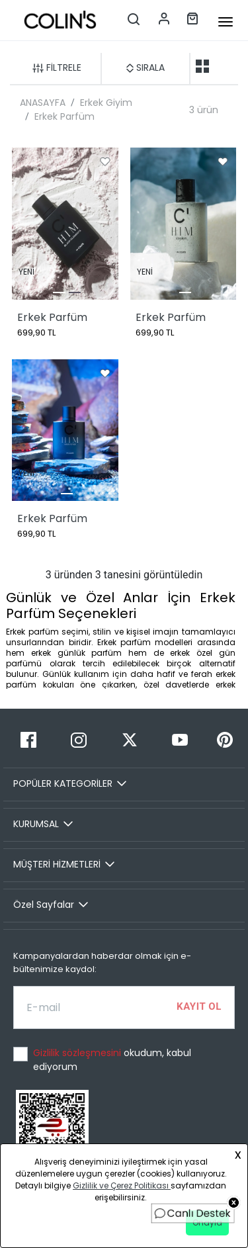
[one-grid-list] (223, 66)
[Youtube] (180, 740)
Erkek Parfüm (64, 116)
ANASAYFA (42, 102)
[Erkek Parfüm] (65, 224)
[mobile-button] (225, 21)
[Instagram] (79, 740)
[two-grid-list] (202, 66)
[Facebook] (28, 740)
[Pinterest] (225, 740)
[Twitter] (129, 740)
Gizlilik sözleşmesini (78, 1052)
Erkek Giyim (106, 102)
